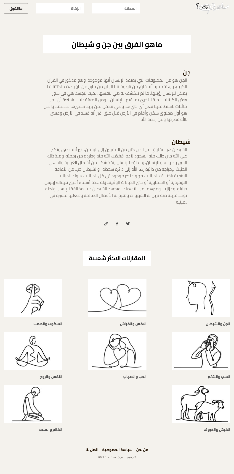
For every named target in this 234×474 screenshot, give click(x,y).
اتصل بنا (92, 449)
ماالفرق (16, 8)
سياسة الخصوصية (117, 449)
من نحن (142, 449)
